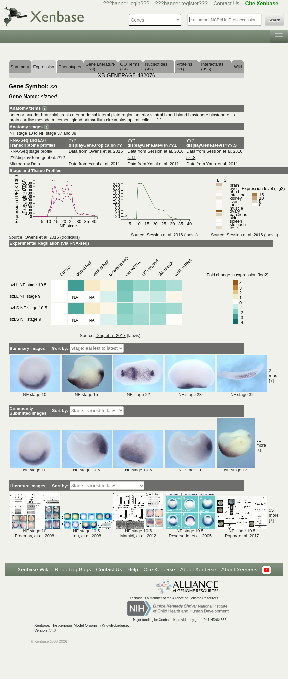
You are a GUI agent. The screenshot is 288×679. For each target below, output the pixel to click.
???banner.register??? (181, 3)
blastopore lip (222, 114)
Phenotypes (70, 66)
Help (132, 569)
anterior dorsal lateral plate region (102, 114)
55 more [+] (274, 515)
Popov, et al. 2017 (242, 535)
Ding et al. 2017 (111, 335)
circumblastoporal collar (128, 119)
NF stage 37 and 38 (57, 133)
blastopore (198, 114)
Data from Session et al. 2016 (156, 151)
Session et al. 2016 (165, 234)
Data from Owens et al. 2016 (96, 151)
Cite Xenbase (159, 569)
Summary (20, 66)
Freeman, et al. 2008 (34, 535)
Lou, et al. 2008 (86, 535)
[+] (159, 119)
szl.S (190, 157)
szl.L (132, 157)
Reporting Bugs (73, 569)
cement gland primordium (81, 119)
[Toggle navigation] (279, 36)
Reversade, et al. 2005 (190, 535)
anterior (17, 114)
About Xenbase (198, 569)
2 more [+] (274, 376)
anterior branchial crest (47, 114)
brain (14, 119)
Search (274, 20)
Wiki (238, 66)
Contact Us (226, 3)
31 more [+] (261, 445)
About (239, 570)
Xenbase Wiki (33, 569)
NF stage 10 (22, 133)
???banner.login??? (126, 3)
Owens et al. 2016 (42, 237)
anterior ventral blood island (160, 114)
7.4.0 (52, 630)
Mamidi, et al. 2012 (138, 535)
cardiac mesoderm (37, 119)
